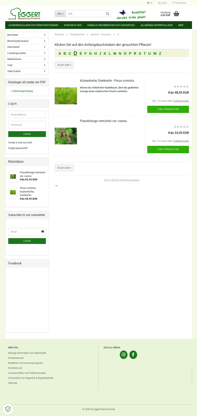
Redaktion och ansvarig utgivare (25, 362)
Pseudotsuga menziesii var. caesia (103, 121)
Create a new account (20, 142)
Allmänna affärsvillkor (157, 25)
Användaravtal (15, 357)
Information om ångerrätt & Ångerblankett (30, 378)
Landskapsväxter (16, 53)
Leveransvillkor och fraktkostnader (33, 25)
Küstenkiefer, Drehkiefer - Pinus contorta (107, 80)
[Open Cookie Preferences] (8, 409)
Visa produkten (168, 109)
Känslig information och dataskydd (111, 25)
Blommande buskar (18, 40)
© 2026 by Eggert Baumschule (98, 409)
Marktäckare (14, 59)
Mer (180, 25)
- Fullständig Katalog (22, 91)
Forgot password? (18, 148)
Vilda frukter (14, 71)
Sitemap (12, 383)
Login (162, 3)
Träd (9, 65)
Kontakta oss (73, 25)
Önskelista (179, 3)
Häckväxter (13, 46)
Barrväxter (12, 34)
